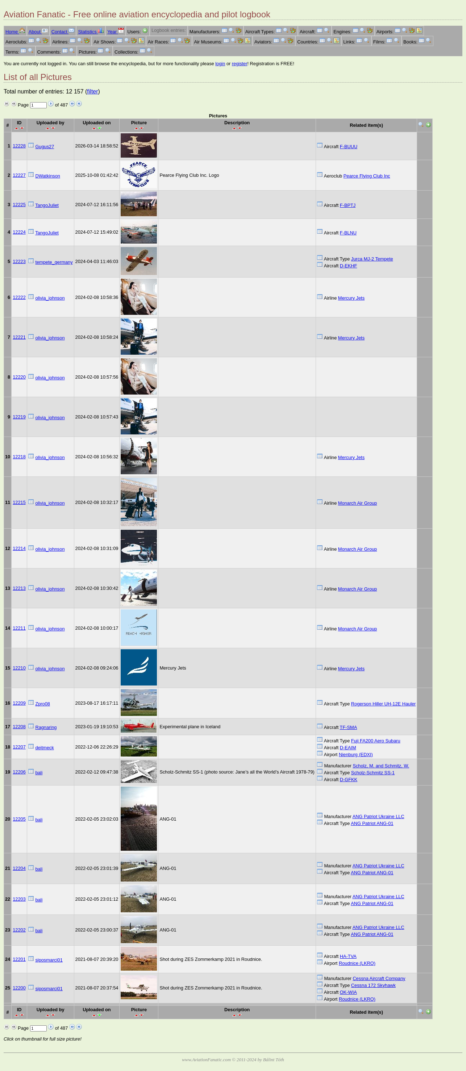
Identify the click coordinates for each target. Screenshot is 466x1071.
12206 (19, 772)
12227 (19, 175)
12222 (19, 297)
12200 (19, 988)
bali (38, 772)
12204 (19, 868)
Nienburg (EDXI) (356, 754)
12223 (19, 261)
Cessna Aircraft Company (379, 978)
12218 (19, 456)
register (239, 63)
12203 (19, 899)
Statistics (91, 31)
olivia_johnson (50, 298)
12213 (19, 588)
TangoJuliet (47, 205)
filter (92, 91)
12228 (19, 146)
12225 (19, 204)
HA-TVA (348, 956)
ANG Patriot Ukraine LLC (378, 816)
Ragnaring (46, 727)
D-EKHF (348, 265)
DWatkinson (47, 176)
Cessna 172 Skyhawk (373, 985)
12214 (19, 548)
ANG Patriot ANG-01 (372, 823)
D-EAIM (348, 747)
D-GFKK (348, 779)
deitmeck (44, 747)
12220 (19, 377)
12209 (19, 703)
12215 (19, 502)
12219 (19, 417)
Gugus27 (44, 146)
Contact (63, 31)
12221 (19, 337)
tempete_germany (53, 262)
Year (115, 31)
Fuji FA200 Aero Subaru (375, 740)
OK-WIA (348, 992)
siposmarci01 (48, 960)
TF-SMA (348, 727)
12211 (19, 628)
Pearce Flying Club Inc (367, 176)
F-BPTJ (347, 205)
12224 (19, 232)
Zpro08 (42, 704)
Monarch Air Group (357, 503)
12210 (19, 668)
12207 (19, 747)
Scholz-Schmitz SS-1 (373, 772)
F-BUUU (348, 146)
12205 (19, 819)
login (220, 63)
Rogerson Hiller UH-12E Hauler (383, 704)
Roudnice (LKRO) (357, 963)
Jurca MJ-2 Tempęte (372, 259)
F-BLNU (348, 233)
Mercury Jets (351, 298)
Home (15, 31)
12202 (19, 930)
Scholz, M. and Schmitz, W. (381, 765)
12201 (19, 959)
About (38, 31)
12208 (19, 726)
